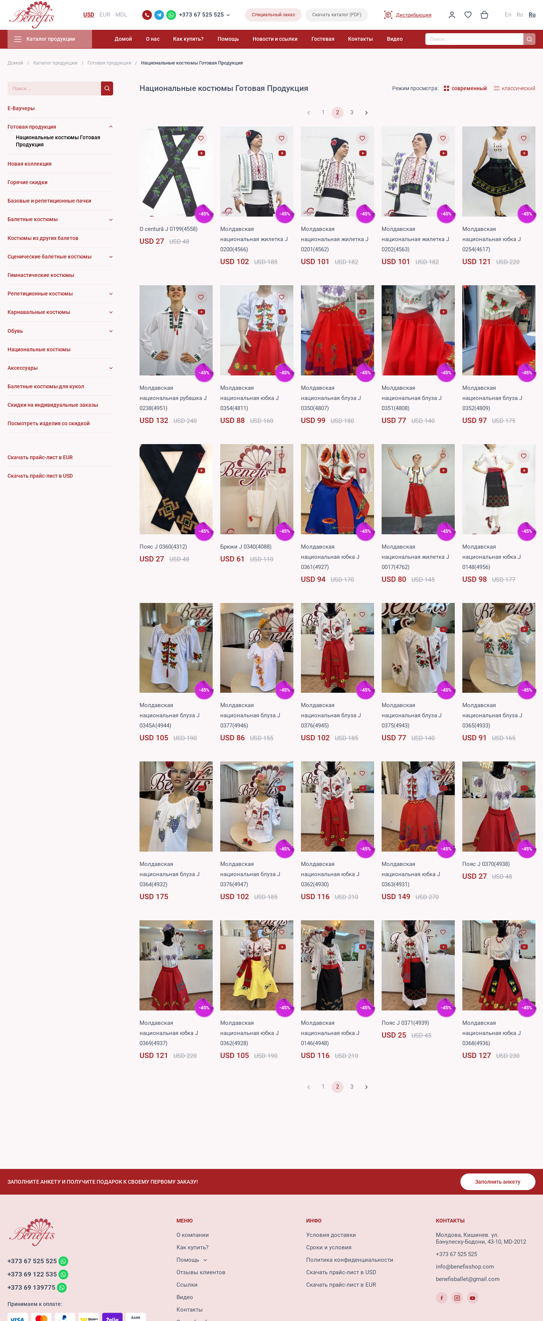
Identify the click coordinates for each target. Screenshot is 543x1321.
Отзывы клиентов (200, 1272)
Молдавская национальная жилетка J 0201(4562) (334, 239)
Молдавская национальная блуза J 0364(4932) (169, 875)
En (508, 15)
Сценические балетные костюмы (50, 257)
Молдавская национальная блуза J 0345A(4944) (169, 716)
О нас (157, 40)
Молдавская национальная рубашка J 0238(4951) (173, 398)
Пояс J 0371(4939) (405, 1023)
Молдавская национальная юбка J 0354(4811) (249, 398)
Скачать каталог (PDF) (336, 15)
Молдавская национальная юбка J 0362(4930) (330, 875)
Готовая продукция (109, 63)
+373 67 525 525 (201, 15)
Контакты (361, 40)
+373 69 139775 (31, 1288)
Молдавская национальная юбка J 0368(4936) (491, 1033)
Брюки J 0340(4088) (246, 547)
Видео (395, 40)
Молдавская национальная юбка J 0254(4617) (491, 239)
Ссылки (187, 1285)
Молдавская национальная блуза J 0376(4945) (331, 716)
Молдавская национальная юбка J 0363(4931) (411, 875)
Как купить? (193, 40)
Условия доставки (331, 1235)
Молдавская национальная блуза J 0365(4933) (492, 716)
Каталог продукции (55, 63)
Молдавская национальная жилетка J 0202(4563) (415, 239)
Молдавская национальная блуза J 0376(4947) (250, 875)
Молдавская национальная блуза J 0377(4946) (250, 716)
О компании (192, 1235)
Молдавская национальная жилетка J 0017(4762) (415, 557)
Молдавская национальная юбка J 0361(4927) (330, 557)
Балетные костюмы (33, 220)
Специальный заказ (273, 15)
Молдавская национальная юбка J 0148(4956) (491, 557)
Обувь (15, 331)
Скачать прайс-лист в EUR (341, 1285)
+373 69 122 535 (32, 1274)
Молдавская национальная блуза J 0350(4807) (331, 398)
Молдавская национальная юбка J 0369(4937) (169, 1033)
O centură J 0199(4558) (169, 229)
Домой (129, 40)
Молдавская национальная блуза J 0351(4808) (412, 398)
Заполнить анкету (497, 1182)
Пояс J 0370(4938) (486, 864)
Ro (520, 15)
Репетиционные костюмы (40, 294)
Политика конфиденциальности (349, 1260)
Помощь (231, 40)
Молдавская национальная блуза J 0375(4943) (412, 716)
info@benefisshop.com (465, 1267)
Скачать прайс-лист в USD (341, 1272)
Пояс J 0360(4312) (163, 547)
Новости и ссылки (277, 40)
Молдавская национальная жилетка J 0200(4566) (254, 239)
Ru (532, 15)
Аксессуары (23, 368)
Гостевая (324, 40)
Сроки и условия (328, 1247)
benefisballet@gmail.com (468, 1279)
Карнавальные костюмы (39, 313)
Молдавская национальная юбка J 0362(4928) (249, 1033)
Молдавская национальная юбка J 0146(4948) (330, 1033)
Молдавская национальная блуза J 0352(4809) (492, 398)
